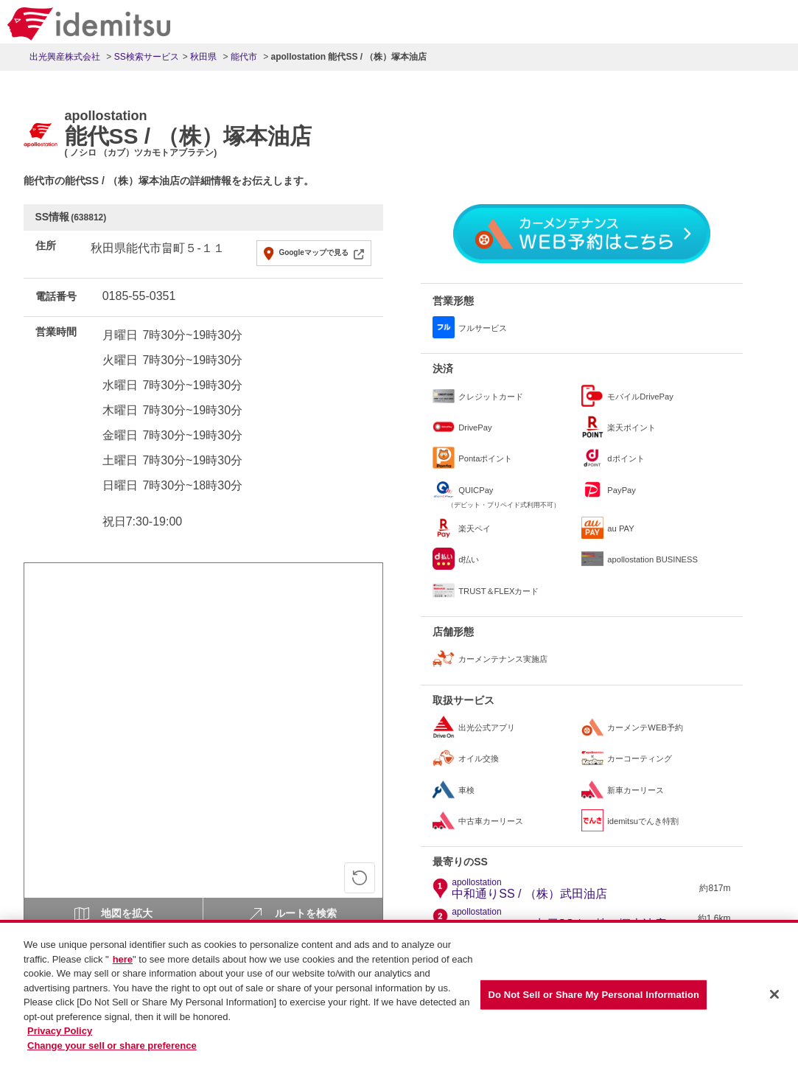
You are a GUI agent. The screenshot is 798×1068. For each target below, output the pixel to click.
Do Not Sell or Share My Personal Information (593, 999)
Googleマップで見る (313, 252)
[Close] (774, 1000)
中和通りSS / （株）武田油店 (529, 889)
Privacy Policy (59, 1035)
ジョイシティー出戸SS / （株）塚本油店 (559, 918)
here (123, 964)
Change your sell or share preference (112, 1050)
